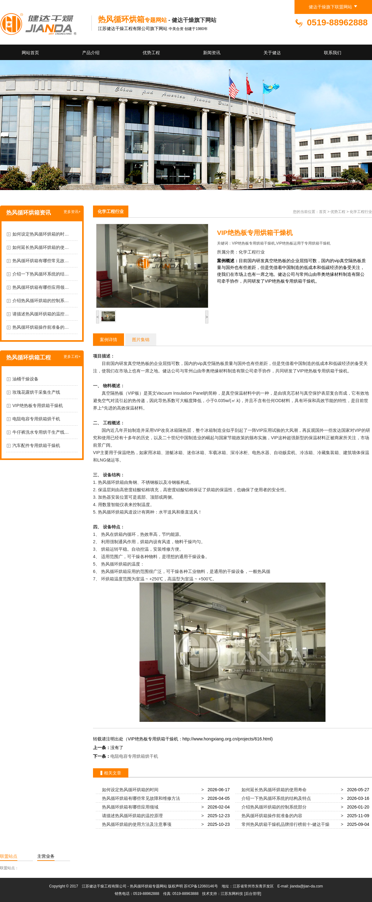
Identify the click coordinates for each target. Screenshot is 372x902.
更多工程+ (72, 356)
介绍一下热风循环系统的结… (40, 273)
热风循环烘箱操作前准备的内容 (270, 815)
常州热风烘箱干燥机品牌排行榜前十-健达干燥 (284, 824)
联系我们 (332, 52)
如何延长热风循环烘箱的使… (40, 247)
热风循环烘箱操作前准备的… (40, 327)
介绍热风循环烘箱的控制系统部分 (273, 806)
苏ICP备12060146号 (201, 886)
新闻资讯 (211, 52)
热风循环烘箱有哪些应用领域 (129, 806)
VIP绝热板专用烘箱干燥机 (37, 405)
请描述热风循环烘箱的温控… (40, 313)
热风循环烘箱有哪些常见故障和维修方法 (140, 798)
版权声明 (175, 886)
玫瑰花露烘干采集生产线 (36, 392)
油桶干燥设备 (25, 378)
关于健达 (272, 52)
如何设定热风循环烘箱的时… (40, 234)
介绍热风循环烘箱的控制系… (40, 300)
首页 (322, 212)
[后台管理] (252, 893)
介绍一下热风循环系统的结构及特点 (275, 798)
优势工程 (151, 52)
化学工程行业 (111, 211)
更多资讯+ (72, 212)
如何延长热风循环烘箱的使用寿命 (273, 789)
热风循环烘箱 (111, 482)
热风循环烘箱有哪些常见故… (40, 260)
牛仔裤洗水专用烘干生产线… (40, 432)
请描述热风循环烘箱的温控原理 (131, 815)
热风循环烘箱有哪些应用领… (40, 287)
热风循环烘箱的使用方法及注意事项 (135, 824)
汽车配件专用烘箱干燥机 (36, 445)
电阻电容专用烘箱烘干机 (36, 418)
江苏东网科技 (232, 893)
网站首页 (30, 52)
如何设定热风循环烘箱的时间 (129, 789)
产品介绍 (91, 52)
